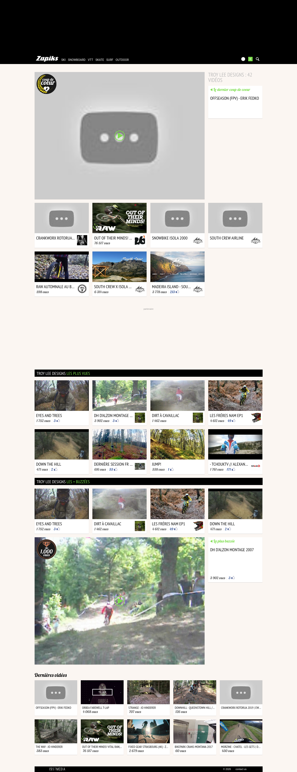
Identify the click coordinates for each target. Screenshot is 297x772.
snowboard (77, 60)
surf (109, 60)
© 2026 (227, 769)
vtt (90, 60)
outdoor (122, 60)
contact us (241, 769)
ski (63, 60)
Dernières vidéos (51, 675)
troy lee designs (63, 373)
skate (99, 60)
